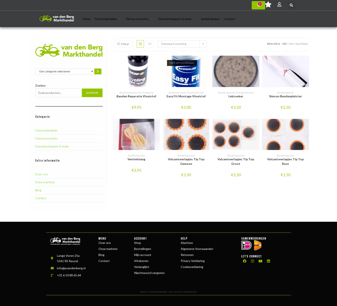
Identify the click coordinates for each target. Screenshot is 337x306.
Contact (40, 198)
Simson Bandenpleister (285, 96)
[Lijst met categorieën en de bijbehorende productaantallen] (64, 71)
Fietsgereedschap (195, 92)
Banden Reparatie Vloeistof (136, 96)
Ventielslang (136, 159)
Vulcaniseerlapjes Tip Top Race (285, 161)
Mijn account (142, 255)
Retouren (187, 255)
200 (291, 43)
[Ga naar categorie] (98, 71)
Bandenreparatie (127, 92)
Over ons (41, 174)
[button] (291, 5)
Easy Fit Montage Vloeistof (186, 96)
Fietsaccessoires (46, 138)
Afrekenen (141, 261)
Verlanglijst (141, 267)
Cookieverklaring (192, 267)
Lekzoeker (235, 96)
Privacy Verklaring (193, 261)
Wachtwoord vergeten (149, 273)
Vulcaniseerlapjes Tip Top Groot (236, 161)
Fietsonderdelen (46, 130)
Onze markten (45, 182)
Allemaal (301, 43)
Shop (137, 243)
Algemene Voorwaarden (197, 249)
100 (284, 43)
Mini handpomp (145, 92)
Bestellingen (142, 249)
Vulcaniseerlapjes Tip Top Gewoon (186, 161)
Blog (38, 190)
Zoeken (40, 85)
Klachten (187, 243)
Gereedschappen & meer (52, 146)
